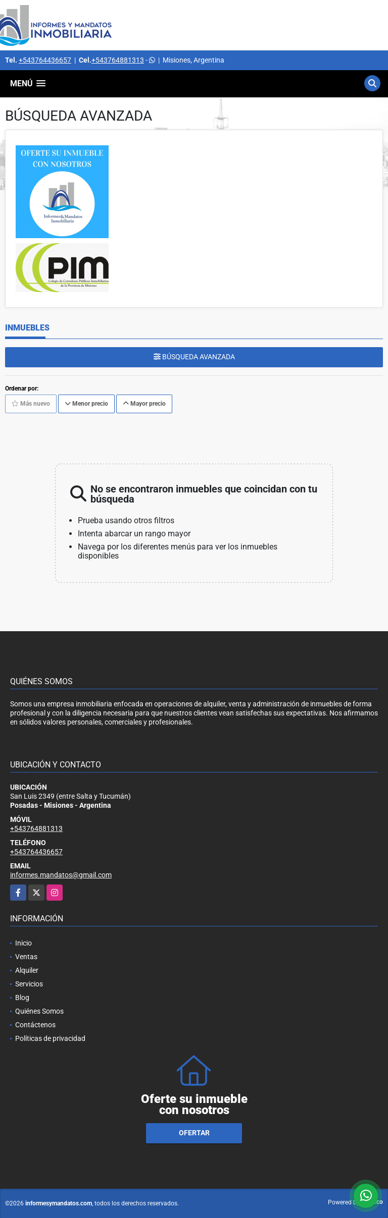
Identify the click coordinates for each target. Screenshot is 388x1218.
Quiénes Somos (39, 1011)
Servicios (29, 984)
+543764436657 (45, 60)
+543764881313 (117, 60)
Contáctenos (35, 1025)
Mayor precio (144, 403)
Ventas (26, 957)
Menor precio (86, 403)
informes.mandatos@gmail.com (61, 875)
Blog (22, 997)
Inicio (23, 943)
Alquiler (26, 970)
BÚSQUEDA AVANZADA (194, 357)
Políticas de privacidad (50, 1038)
